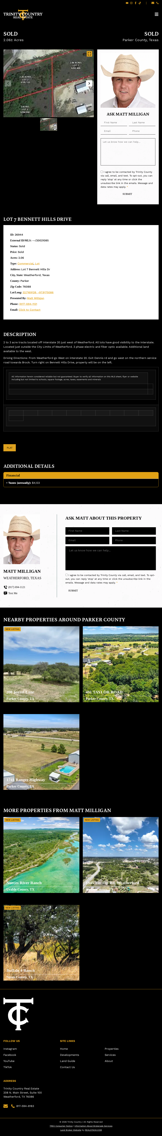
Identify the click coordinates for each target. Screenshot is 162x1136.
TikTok (7, 1069)
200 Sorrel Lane (21, 693)
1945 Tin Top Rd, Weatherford (113, 884)
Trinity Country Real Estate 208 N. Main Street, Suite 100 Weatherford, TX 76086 (23, 1094)
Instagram (10, 1051)
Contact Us (67, 1069)
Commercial (25, 263)
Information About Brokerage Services (93, 1128)
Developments (69, 1057)
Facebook (9, 1057)
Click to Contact (29, 310)
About (109, 1063)
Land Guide (67, 1063)
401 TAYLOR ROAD (104, 693)
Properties (111, 1051)
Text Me (10, 594)
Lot (37, 263)
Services (110, 1057)
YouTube (8, 1063)
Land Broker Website (70, 1132)
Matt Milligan (35, 298)
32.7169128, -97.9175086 (38, 292)
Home (64, 1051)
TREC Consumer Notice (61, 1128)
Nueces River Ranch (24, 884)
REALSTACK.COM (93, 1132)
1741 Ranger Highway (26, 781)
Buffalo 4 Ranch (21, 971)
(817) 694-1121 (28, 304)
